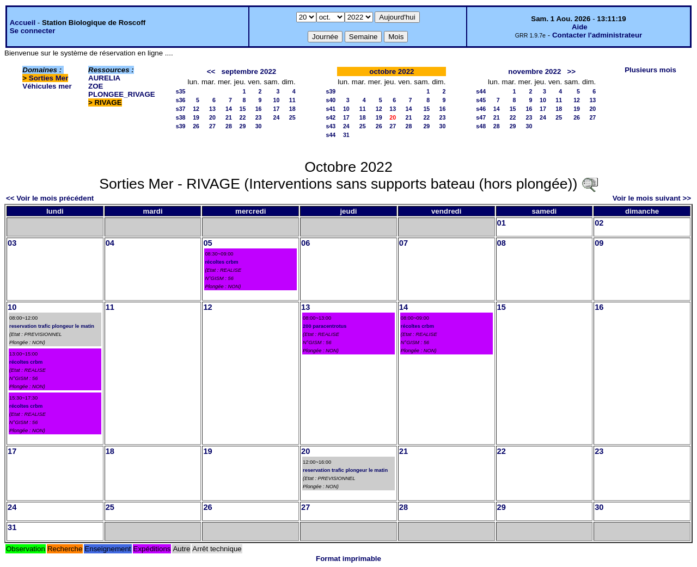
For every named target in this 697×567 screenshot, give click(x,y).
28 (228, 126)
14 (228, 108)
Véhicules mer (46, 86)
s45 (481, 100)
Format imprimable (348, 558)
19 (196, 117)
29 (242, 126)
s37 (181, 108)
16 (258, 108)
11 (292, 100)
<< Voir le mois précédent (50, 198)
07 (403, 243)
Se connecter (33, 31)
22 (242, 117)
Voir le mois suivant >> (652, 198)
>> (571, 71)
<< (211, 71)
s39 (181, 126)
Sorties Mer (49, 78)
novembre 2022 (534, 71)
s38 (181, 117)
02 (599, 223)
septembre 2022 (249, 71)
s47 (481, 117)
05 (207, 243)
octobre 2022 (391, 71)
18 (292, 108)
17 (276, 108)
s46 (481, 108)
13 (212, 108)
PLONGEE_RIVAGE (121, 94)
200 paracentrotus (324, 326)
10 (276, 100)
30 (258, 126)
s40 (331, 100)
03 (12, 243)
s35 (181, 91)
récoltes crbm (221, 262)
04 (110, 243)
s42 (331, 117)
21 (228, 117)
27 (212, 126)
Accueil (22, 22)
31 (346, 135)
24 (276, 117)
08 (501, 243)
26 (196, 126)
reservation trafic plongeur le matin (51, 326)
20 (212, 117)
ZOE (95, 86)
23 (258, 117)
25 (292, 117)
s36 (181, 100)
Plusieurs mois (650, 70)
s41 (331, 108)
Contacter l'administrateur (597, 35)
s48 (481, 126)
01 (501, 223)
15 (242, 108)
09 (599, 243)
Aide (580, 27)
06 (305, 243)
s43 (331, 126)
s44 (331, 135)
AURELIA (104, 78)
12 (196, 108)
